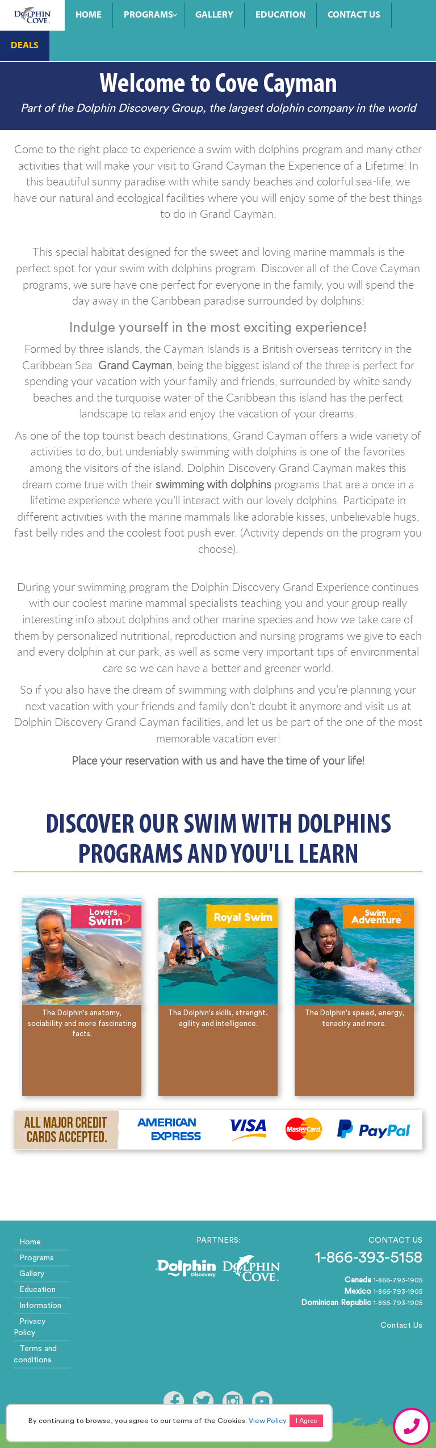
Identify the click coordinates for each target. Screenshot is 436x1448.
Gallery (214, 15)
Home (89, 15)
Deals (25, 45)
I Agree (306, 1420)
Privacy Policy (29, 1327)
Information (40, 1306)
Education (280, 15)
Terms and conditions (35, 1354)
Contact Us (354, 15)
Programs (148, 15)
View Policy (267, 1420)
